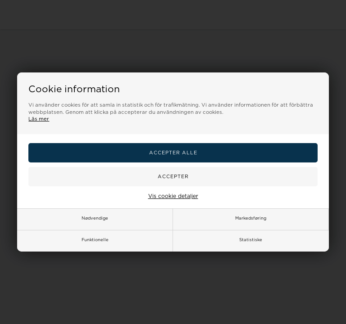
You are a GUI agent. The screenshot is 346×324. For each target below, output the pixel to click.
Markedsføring (250, 218)
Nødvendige (95, 218)
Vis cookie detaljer (173, 196)
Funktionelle (95, 240)
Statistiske (250, 240)
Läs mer (38, 119)
